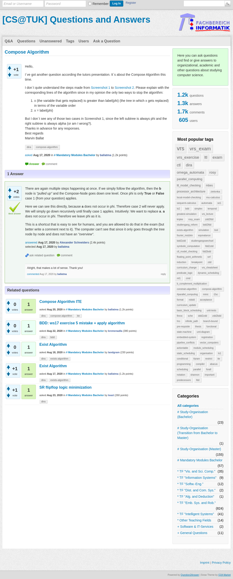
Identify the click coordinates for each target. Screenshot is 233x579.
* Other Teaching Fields (194, 520)
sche (190, 316)
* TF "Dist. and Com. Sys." (196, 490)
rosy (212, 172)
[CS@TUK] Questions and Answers (76, 19)
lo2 (178, 208)
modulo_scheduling (203, 348)
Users (84, 41)
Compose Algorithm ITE (60, 302)
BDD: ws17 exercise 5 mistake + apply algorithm (82, 323)
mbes (209, 185)
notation (181, 374)
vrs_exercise (188, 157)
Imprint (204, 562)
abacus (213, 364)
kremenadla (115, 330)
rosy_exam (194, 219)
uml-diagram (203, 332)
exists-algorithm (185, 230)
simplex (198, 208)
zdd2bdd (216, 316)
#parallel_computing (187, 294)
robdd (192, 299)
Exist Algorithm (53, 344)
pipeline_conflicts (186, 342)
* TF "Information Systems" (196, 478)
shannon (194, 374)
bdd (187, 208)
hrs (178, 321)
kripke (180, 219)
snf (208, 257)
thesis (198, 326)
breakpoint (197, 262)
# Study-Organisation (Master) (199, 449)
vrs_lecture (207, 214)
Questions (26, 41)
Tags (70, 41)
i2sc (216, 294)
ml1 (179, 278)
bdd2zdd (181, 241)
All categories (188, 406)
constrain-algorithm (187, 289)
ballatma (113, 309)
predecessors (184, 380)
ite (219, 358)
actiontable (182, 348)
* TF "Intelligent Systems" (195, 514)
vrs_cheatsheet (210, 267)
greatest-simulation (186, 214)
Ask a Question (106, 41)
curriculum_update (186, 305)
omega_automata (190, 172)
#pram (196, 358)
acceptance (206, 299)
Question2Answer (190, 575)
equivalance (204, 235)
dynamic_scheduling (208, 273)
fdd (197, 380)
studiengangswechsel (202, 241)
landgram (114, 352)
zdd (209, 262)
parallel (197, 369)
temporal (212, 208)
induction (181, 262)
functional (211, 326)
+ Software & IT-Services (195, 526)
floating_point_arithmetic (189, 257)
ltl (205, 157)
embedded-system (186, 337)
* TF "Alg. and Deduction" (195, 496)
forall (208, 369)
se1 (219, 203)
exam (217, 157)
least (111, 395)
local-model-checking (189, 197)
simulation (204, 230)
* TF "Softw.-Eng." (190, 484)
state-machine (184, 332)
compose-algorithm (212, 289)
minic (205, 294)
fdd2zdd (209, 246)
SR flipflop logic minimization (65, 387)
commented (33, 274)
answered (31, 242)
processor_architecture (191, 191)
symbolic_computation (188, 246)
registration (207, 337)
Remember (101, 3)
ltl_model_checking (189, 185)
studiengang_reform (187, 224)
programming (184, 364)
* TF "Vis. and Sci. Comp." (196, 471)
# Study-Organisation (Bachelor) (192, 414)
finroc (179, 316)
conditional (182, 358)
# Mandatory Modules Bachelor (200, 460)
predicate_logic (184, 273)
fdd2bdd (207, 251)
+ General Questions (192, 533)
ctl (179, 165)
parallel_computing (189, 179)
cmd (188, 278)
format (180, 299)
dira (189, 165)
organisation (206, 353)
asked (28, 155)
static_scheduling (186, 353)
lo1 (219, 353)
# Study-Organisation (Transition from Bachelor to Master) (197, 433)
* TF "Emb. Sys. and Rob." (196, 503)
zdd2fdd (209, 219)
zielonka (215, 191)
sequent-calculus (186, 203)
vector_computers (209, 342)
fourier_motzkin (185, 235)
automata (206, 203)
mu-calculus (213, 197)
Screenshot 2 (124, 87)
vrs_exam (200, 148)
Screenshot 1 (100, 87)
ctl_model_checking (187, 251)
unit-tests (211, 310)
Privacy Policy (221, 562)
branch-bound (210, 321)
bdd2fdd (207, 224)
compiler (200, 364)
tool (216, 230)
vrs (180, 148)
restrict (208, 358)
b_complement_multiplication (192, 283)
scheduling (182, 369)
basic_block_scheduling (189, 310)
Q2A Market (224, 575)
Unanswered (51, 41)
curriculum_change (187, 267)
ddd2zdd (202, 316)
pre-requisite (183, 326)
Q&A (9, 41)
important (210, 374)
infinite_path (191, 321)
